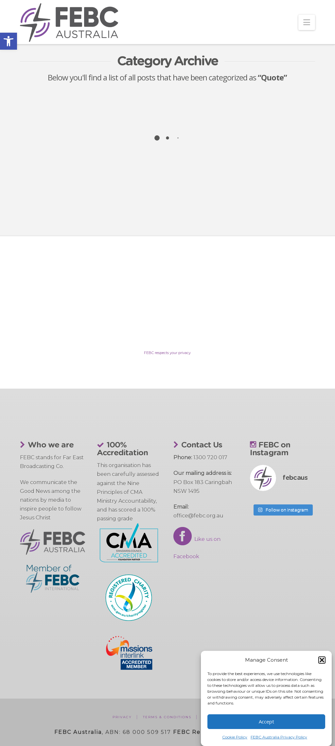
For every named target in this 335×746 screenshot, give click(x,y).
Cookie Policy (234, 737)
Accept (266, 721)
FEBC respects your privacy (167, 352)
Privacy (122, 717)
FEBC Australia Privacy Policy (279, 737)
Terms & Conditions (167, 717)
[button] (8, 41)
